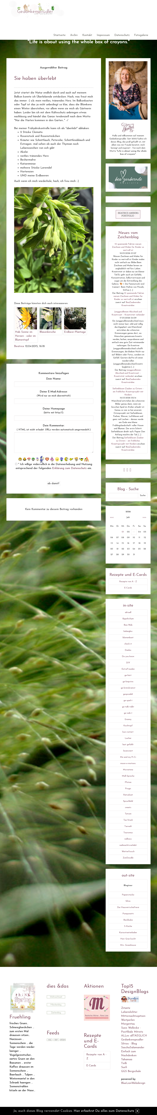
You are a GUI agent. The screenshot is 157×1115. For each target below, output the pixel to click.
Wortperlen (128, 1020)
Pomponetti (128, 914)
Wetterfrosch (128, 851)
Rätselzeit (128, 795)
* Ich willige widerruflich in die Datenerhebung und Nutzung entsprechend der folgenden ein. (53, 466)
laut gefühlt (128, 744)
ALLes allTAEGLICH (134, 1035)
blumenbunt (128, 637)
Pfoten (128, 782)
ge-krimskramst (128, 688)
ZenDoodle (128, 858)
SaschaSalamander (132, 1047)
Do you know (128, 656)
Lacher (128, 738)
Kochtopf (128, 726)
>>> (144, 517)
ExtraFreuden (128, 669)
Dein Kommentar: (54, 427)
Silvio (128, 901)
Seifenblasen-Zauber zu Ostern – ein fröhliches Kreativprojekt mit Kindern (128, 392)
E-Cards (128, 588)
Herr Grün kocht (128, 939)
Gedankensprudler (132, 1039)
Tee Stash (128, 820)
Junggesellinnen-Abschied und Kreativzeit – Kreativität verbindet (128, 373)
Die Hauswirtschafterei (128, 907)
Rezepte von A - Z (128, 581)
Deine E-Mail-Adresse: (54, 393)
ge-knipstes (128, 682)
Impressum (103, 35)
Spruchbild (128, 801)
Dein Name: (53, 378)
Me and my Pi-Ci (128, 757)
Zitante (125, 1008)
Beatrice (19, 346)
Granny (128, 719)
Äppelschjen (128, 619)
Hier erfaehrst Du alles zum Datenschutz (104, 1111)
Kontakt (87, 35)
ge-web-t (128, 713)
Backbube (128, 920)
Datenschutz (122, 35)
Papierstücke (128, 895)
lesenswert (128, 751)
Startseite (59, 35)
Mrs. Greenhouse (128, 945)
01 (123, 532)
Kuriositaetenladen (128, 932)
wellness (128, 839)
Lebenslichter (129, 1012)
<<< (112, 517)
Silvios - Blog (129, 1043)
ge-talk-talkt (128, 707)
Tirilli (124, 1063)
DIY (128, 663)
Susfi (124, 1067)
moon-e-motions (128, 763)
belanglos (128, 631)
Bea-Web (128, 625)
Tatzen (128, 814)
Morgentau (128, 1023)
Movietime (128, 770)
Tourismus (128, 833)
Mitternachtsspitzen (133, 1016)
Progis (128, 788)
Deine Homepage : (54, 410)
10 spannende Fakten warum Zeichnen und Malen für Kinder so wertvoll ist (128, 247)
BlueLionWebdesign (133, 1083)
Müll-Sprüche (128, 776)
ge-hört (128, 675)
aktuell (128, 612)
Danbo (128, 650)
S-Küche (128, 926)
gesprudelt (128, 694)
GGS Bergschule (131, 1071)
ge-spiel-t (128, 700)
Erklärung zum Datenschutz (69, 468)
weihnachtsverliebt (128, 845)
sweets (128, 807)
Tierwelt (128, 826)
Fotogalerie (141, 35)
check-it (128, 644)
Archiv (74, 35)
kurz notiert (128, 732)
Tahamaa (126, 1059)
